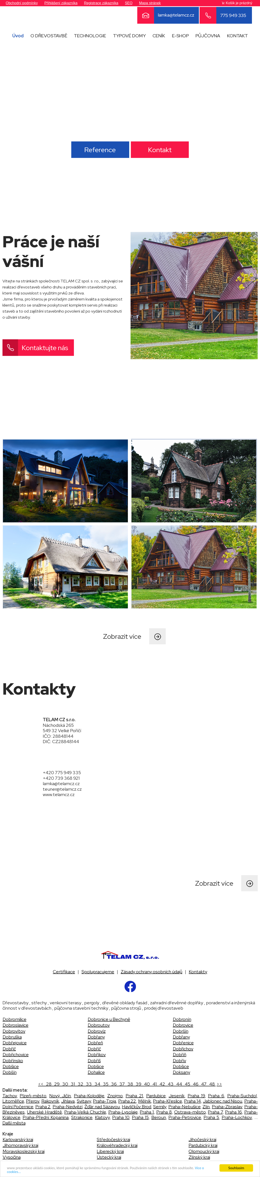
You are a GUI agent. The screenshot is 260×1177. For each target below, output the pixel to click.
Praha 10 (120, 1117)
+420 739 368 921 (61, 778)
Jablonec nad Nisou (222, 1101)
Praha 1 (147, 1112)
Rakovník (50, 1101)
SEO (129, 3)
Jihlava (68, 1101)
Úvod (18, 36)
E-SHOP (180, 36)
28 (48, 1084)
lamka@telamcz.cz (61, 783)
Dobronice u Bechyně (109, 1019)
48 (211, 1084)
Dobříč (9, 1049)
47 (203, 1084)
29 (56, 1084)
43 (170, 1084)
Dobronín (182, 1019)
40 (146, 1084)
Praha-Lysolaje (123, 1112)
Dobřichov (183, 1049)
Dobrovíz (97, 1031)
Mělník (144, 1101)
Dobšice (11, 1066)
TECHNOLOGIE (90, 36)
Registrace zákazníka (101, 3)
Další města (14, 1123)
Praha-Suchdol (242, 1096)
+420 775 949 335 (62, 773)
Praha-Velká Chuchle (85, 1112)
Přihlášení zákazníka (60, 3)
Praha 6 (216, 1096)
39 (138, 1084)
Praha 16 (233, 1112)
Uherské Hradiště (44, 1112)
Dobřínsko (13, 1061)
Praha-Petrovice (184, 1117)
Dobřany (96, 1037)
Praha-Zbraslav (227, 1107)
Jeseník (177, 1096)
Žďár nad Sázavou (102, 1107)
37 (122, 1084)
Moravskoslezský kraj (24, 1151)
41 (154, 1084)
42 (162, 1084)
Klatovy (102, 1117)
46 (195, 1084)
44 (178, 1084)
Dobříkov (97, 1054)
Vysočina (12, 1157)
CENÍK (159, 36)
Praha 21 (134, 1096)
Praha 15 (140, 1117)
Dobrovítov (14, 1031)
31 (72, 1084)
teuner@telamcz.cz (62, 789)
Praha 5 (211, 1117)
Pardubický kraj (203, 1145)
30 (64, 1084)
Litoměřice (13, 1101)
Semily (159, 1107)
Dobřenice (183, 1043)
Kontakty (198, 972)
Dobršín (180, 1031)
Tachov (9, 1096)
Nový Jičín (60, 1096)
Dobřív (179, 1061)
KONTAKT (237, 36)
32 (80, 1084)
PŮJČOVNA (208, 36)
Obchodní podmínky (22, 3)
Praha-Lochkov (237, 1117)
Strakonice (81, 1117)
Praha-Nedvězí (67, 1107)
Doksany (181, 1072)
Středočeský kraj (113, 1139)
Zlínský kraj (199, 1157)
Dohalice (96, 1072)
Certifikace (64, 972)
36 (113, 1084)
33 (88, 1084)
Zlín (206, 1107)
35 (105, 1084)
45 (187, 1084)
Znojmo (114, 1096)
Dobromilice (14, 1019)
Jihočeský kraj (202, 1139)
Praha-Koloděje (89, 1096)
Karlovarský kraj (18, 1139)
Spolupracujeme (98, 972)
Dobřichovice (16, 1054)
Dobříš (94, 1061)
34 (97, 1084)
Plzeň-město (33, 1096)
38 (130, 1084)
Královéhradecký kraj (117, 1145)
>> (219, 1084)
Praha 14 (192, 1101)
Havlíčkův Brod (136, 1107)
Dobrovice (183, 1025)
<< (41, 1084)
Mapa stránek (150, 3)
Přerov (32, 1101)
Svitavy (84, 1101)
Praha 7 (215, 1112)
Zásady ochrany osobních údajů (151, 972)
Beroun (158, 1117)
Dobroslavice (15, 1025)
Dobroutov (99, 1025)
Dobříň (179, 1054)
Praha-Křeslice (167, 1101)
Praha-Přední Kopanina (46, 1117)
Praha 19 (196, 1096)
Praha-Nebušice (184, 1107)
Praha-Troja (104, 1101)
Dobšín (10, 1072)
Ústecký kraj (109, 1157)
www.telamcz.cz (59, 794)
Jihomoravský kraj (20, 1145)
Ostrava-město (190, 1112)
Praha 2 (43, 1107)
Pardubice (155, 1096)
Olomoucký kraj (204, 1151)
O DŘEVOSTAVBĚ (48, 36)
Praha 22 (127, 1101)
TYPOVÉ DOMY (129, 36)
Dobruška (12, 1037)
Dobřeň (95, 1043)
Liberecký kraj (110, 1151)
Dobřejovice (15, 1043)
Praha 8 (164, 1112)
